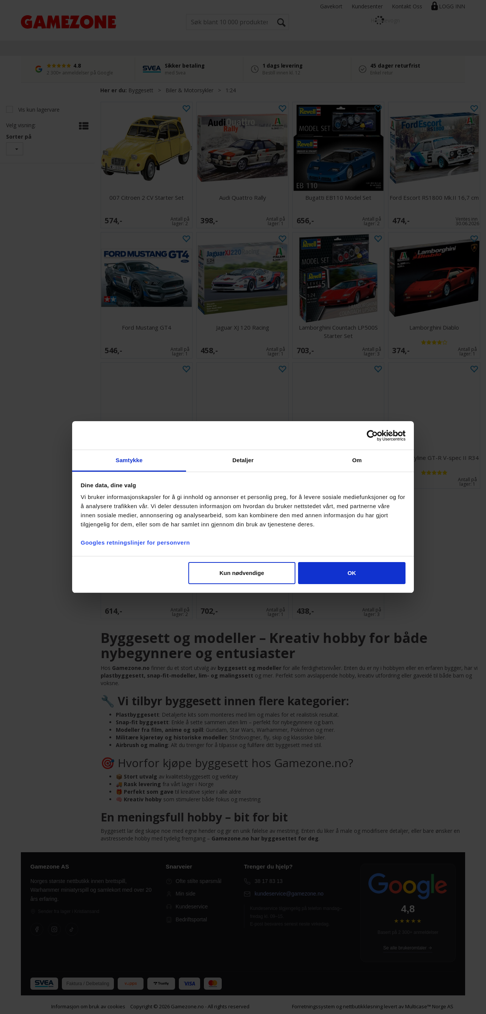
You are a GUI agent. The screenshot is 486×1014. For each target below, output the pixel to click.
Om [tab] (356, 460)
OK (351, 573)
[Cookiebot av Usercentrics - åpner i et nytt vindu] (372, 435)
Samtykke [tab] (129, 460)
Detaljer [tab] (243, 460)
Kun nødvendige (241, 573)
